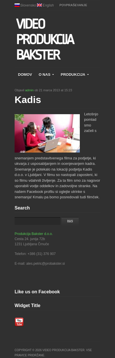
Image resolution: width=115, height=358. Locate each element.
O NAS (46, 74)
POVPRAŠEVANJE (73, 5)
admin (29, 90)
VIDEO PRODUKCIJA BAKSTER (44, 40)
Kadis (28, 99)
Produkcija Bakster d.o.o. (34, 234)
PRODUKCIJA (75, 74)
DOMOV (25, 74)
